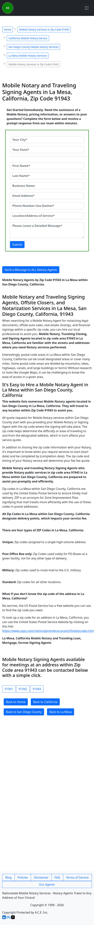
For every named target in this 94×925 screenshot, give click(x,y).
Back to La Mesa (60, 712)
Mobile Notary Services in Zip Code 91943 (44, 29)
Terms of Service (77, 877)
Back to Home (15, 702)
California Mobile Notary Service (27, 38)
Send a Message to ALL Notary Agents (31, 270)
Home (7, 29)
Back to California (45, 702)
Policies (23, 877)
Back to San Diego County (24, 712)
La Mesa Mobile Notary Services (27, 55)
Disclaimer (41, 877)
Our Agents (47, 884)
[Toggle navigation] (86, 8)
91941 (9, 689)
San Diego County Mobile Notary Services (33, 47)
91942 (23, 689)
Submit (17, 245)
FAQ (57, 877)
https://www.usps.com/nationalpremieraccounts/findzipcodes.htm (48, 631)
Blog (8, 877)
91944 (37, 689)
